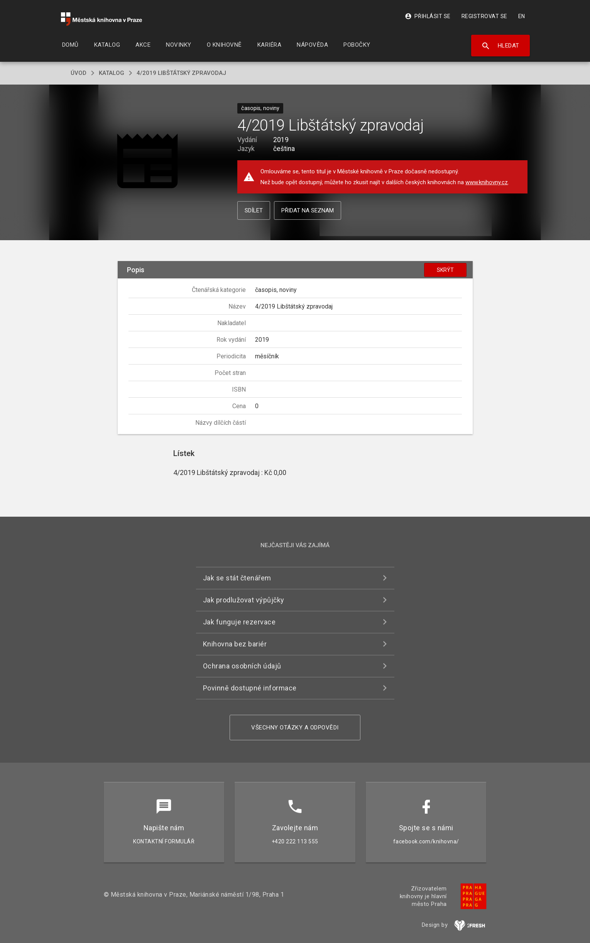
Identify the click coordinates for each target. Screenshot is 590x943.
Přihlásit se (428, 16)
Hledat (500, 46)
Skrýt (445, 270)
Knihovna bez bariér (235, 644)
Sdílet (254, 210)
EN (521, 16)
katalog (111, 73)
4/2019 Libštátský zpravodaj (181, 73)
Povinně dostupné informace (250, 688)
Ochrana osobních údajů (242, 666)
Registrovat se (484, 16)
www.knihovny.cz (486, 182)
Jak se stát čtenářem (237, 578)
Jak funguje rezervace (239, 622)
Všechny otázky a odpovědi (295, 727)
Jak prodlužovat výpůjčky (243, 600)
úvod (78, 73)
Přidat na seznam (307, 210)
